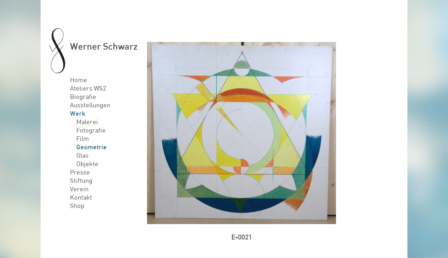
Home (78, 80)
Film (82, 138)
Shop (77, 205)
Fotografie (91, 130)
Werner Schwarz (104, 46)
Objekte (87, 163)
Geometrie (91, 147)
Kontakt (81, 197)
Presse (80, 172)
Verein (79, 189)
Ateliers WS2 (88, 88)
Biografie (83, 96)
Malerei (87, 122)
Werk (77, 113)
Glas (82, 155)
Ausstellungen (90, 105)
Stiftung (81, 180)
